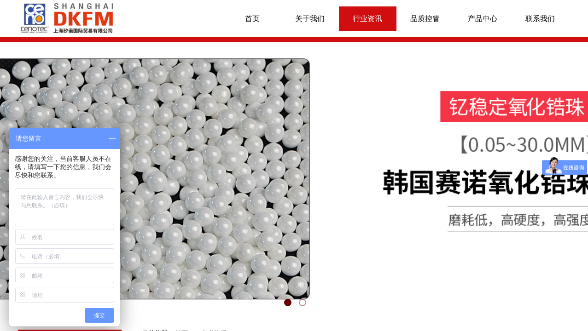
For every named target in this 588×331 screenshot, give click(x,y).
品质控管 (425, 19)
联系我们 (540, 19)
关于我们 (310, 19)
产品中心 (482, 19)
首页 (252, 19)
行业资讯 (367, 19)
